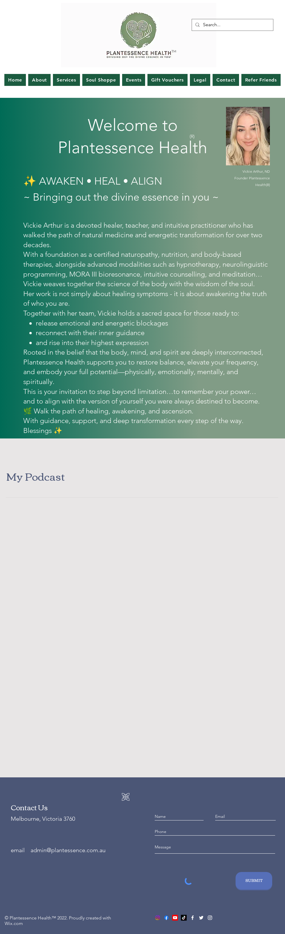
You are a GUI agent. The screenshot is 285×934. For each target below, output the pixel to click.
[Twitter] (201, 918)
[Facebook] (192, 918)
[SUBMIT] (254, 880)
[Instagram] (210, 918)
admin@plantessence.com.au (68, 850)
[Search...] (232, 25)
